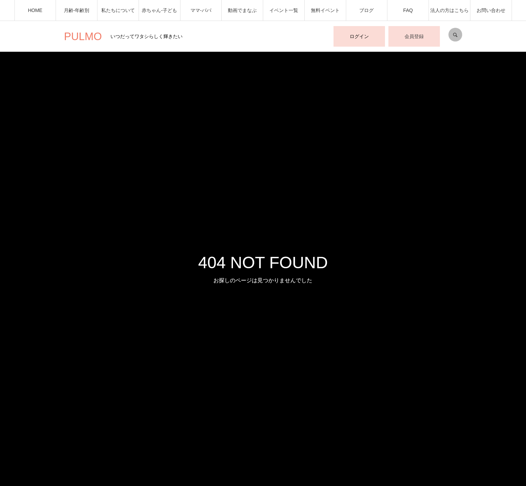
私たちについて (118, 10)
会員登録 (414, 36)
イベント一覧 (283, 10)
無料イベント (325, 10)
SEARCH (455, 35)
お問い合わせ (491, 10)
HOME (35, 10)
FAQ (408, 10)
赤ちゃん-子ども (159, 10)
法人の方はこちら (449, 10)
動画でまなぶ (242, 10)
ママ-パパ (200, 10)
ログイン (359, 36)
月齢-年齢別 (77, 10)
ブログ (366, 10)
